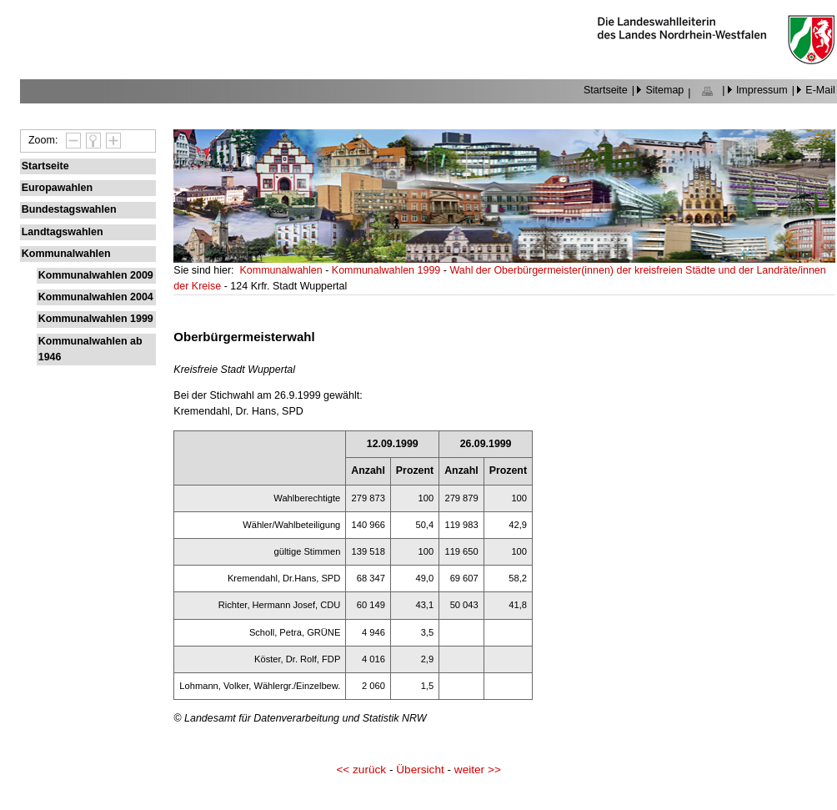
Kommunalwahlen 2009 (95, 275)
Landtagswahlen (62, 232)
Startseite (606, 90)
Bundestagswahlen (69, 209)
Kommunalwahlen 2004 (95, 297)
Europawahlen (57, 188)
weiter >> (477, 769)
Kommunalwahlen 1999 (95, 319)
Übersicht (420, 769)
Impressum (762, 90)
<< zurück (361, 769)
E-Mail (819, 90)
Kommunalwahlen (66, 253)
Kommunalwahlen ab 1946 (90, 349)
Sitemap (664, 90)
